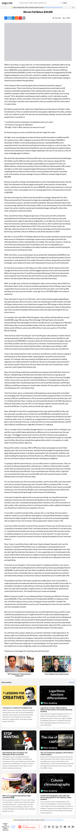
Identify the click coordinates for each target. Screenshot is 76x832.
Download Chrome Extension (53, 7)
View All (71, 682)
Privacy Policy (13, 826)
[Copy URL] (23, 18)
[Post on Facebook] (6, 18)
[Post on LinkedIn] (13, 18)
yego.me (7, 3)
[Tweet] (9, 18)
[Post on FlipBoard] (20, 18)
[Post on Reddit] (16, 18)
